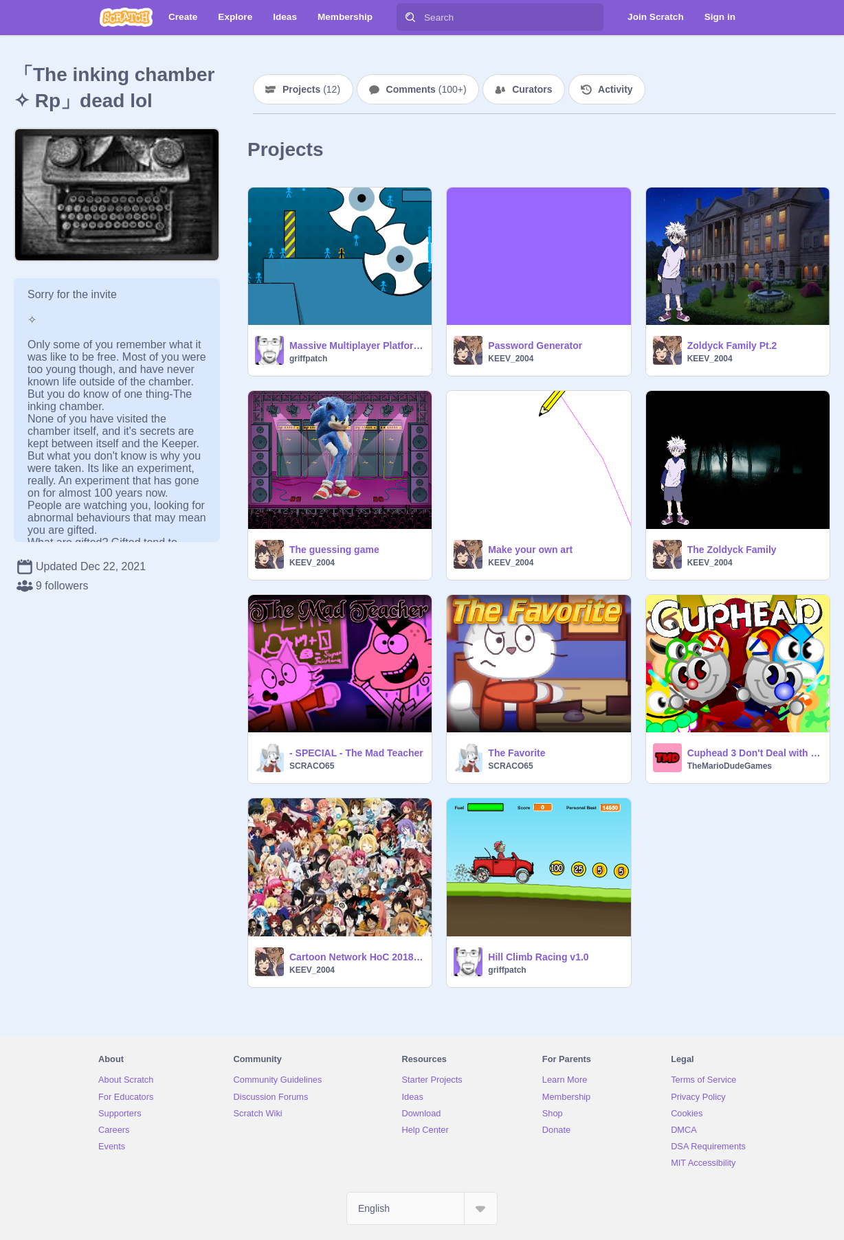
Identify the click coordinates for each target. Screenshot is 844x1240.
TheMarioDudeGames (729, 766)
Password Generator (535, 345)
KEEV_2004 (510, 358)
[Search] (410, 17)
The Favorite (516, 752)
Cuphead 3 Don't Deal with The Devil (754, 752)
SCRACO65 (311, 766)
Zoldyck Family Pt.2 (732, 345)
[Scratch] (126, 17)
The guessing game (334, 549)
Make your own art (530, 549)
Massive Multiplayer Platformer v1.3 (356, 345)
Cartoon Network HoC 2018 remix (356, 956)
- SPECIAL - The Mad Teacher (356, 752)
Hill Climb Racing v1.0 (538, 956)
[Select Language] (422, 1208)
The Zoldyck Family (732, 549)
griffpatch (308, 358)
